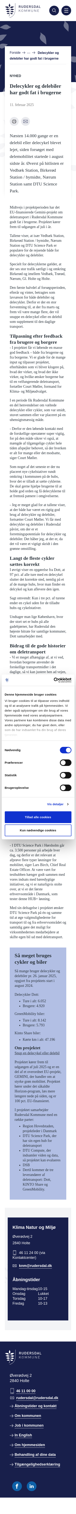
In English (23, 1435)
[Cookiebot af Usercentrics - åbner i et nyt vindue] (54, 680)
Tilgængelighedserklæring (37, 1464)
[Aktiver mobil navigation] (66, 10)
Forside (15, 52)
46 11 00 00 (25, 1391)
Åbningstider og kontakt (36, 1406)
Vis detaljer (55, 804)
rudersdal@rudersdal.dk (37, 1398)
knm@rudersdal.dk (35, 1266)
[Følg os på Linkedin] (31, 1486)
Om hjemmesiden (30, 1445)
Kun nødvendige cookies (38, 830)
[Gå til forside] (23, 10)
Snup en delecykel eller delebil (37, 1053)
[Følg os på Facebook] (17, 1486)
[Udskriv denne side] (14, 121)
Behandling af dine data (35, 1455)
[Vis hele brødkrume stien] (31, 52)
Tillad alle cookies (38, 817)
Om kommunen (28, 1416)
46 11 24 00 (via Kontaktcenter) (29, 1255)
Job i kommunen (29, 1425)
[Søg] (54, 10)
